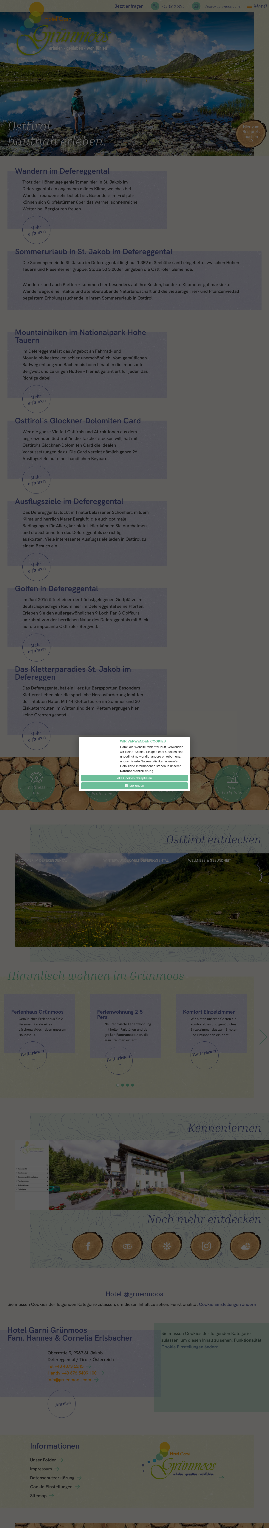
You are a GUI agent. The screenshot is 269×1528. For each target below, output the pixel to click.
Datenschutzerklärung (137, 771)
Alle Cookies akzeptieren (134, 778)
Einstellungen (134, 785)
